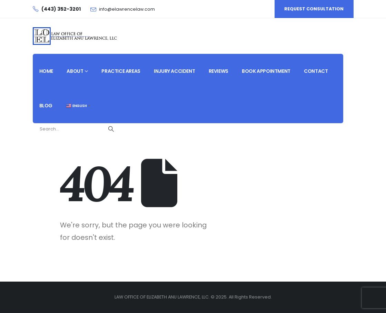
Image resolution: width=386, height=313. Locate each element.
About (75, 71)
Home (46, 71)
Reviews (218, 71)
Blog (45, 105)
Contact (316, 71)
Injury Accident (174, 71)
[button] (314, 9)
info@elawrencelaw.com (127, 9)
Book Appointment (266, 71)
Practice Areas (120, 71)
